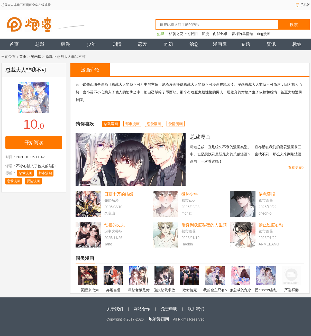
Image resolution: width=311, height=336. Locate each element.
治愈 (194, 44)
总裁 (39, 44)
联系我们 (196, 309)
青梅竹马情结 (242, 34)
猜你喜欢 (85, 124)
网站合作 (142, 309)
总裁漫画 (25, 173)
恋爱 (142, 44)
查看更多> (296, 167)
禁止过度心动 (271, 225)
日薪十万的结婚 (118, 194)
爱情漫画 (33, 181)
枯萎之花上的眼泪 (183, 34)
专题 (245, 44)
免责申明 (169, 309)
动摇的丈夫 (114, 225)
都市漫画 (45, 173)
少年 (91, 44)
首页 (14, 44)
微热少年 (189, 194)
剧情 (117, 44)
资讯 (271, 44)
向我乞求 (220, 34)
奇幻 (168, 44)
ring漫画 (263, 34)
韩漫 (205, 34)
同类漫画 (85, 258)
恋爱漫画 (13, 181)
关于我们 (115, 309)
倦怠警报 (267, 194)
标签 (296, 44)
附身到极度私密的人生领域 (204, 225)
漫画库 (220, 44)
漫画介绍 (90, 69)
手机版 (305, 5)
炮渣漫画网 (159, 319)
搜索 (294, 24)
